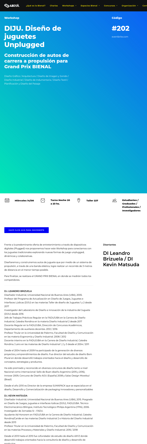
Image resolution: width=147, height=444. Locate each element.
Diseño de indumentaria (41, 373)
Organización (130, 5)
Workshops (69, 5)
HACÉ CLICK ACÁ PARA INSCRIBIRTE (26, 127)
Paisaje (129, 373)
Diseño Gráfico (62, 373)
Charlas (54, 5)
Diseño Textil (98, 373)
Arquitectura (20, 373)
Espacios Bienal (90, 5)
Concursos (110, 5)
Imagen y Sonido (114, 373)
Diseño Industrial (80, 373)
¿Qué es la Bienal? (36, 5)
